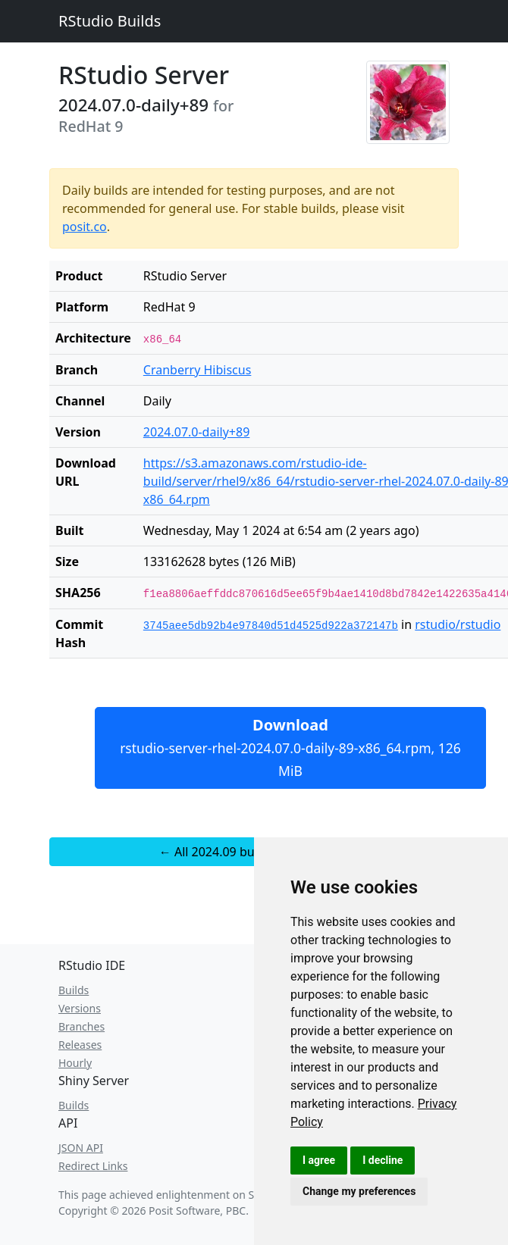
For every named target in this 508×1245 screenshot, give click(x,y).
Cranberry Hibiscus (197, 369)
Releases (80, 1044)
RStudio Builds (109, 21)
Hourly (75, 1063)
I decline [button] (382, 1160)
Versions (79, 1008)
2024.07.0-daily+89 (196, 432)
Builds (73, 990)
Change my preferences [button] (359, 1191)
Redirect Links (92, 1166)
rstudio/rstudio (457, 624)
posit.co (84, 226)
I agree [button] (319, 1160)
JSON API (80, 1147)
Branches (81, 1026)
